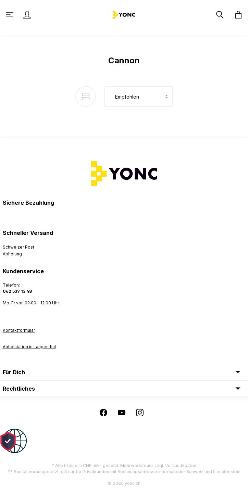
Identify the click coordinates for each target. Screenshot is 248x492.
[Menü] (10, 15)
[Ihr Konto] (27, 15)
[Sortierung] (138, 96)
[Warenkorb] (236, 15)
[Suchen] (221, 15)
